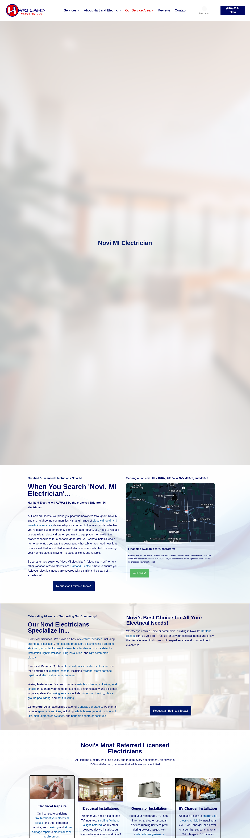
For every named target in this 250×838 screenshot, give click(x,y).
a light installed (92, 825)
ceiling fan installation (41, 643)
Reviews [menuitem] (164, 10)
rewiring (88, 670)
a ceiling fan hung (108, 820)
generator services (49, 711)
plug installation (72, 653)
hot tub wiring (65, 698)
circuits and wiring (93, 693)
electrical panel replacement (59, 675)
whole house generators (90, 711)
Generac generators (89, 706)
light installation (52, 653)
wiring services (62, 693)
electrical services (91, 639)
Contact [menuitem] (180, 10)
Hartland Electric (80, 566)
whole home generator (150, 834)
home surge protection (69, 643)
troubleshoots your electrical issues (86, 666)
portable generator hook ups (88, 715)
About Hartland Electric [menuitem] (103, 10)
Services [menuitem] (72, 10)
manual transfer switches (49, 715)
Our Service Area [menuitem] (139, 10)
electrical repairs (59, 670)
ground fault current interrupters (58, 648)
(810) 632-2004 (232, 10)
